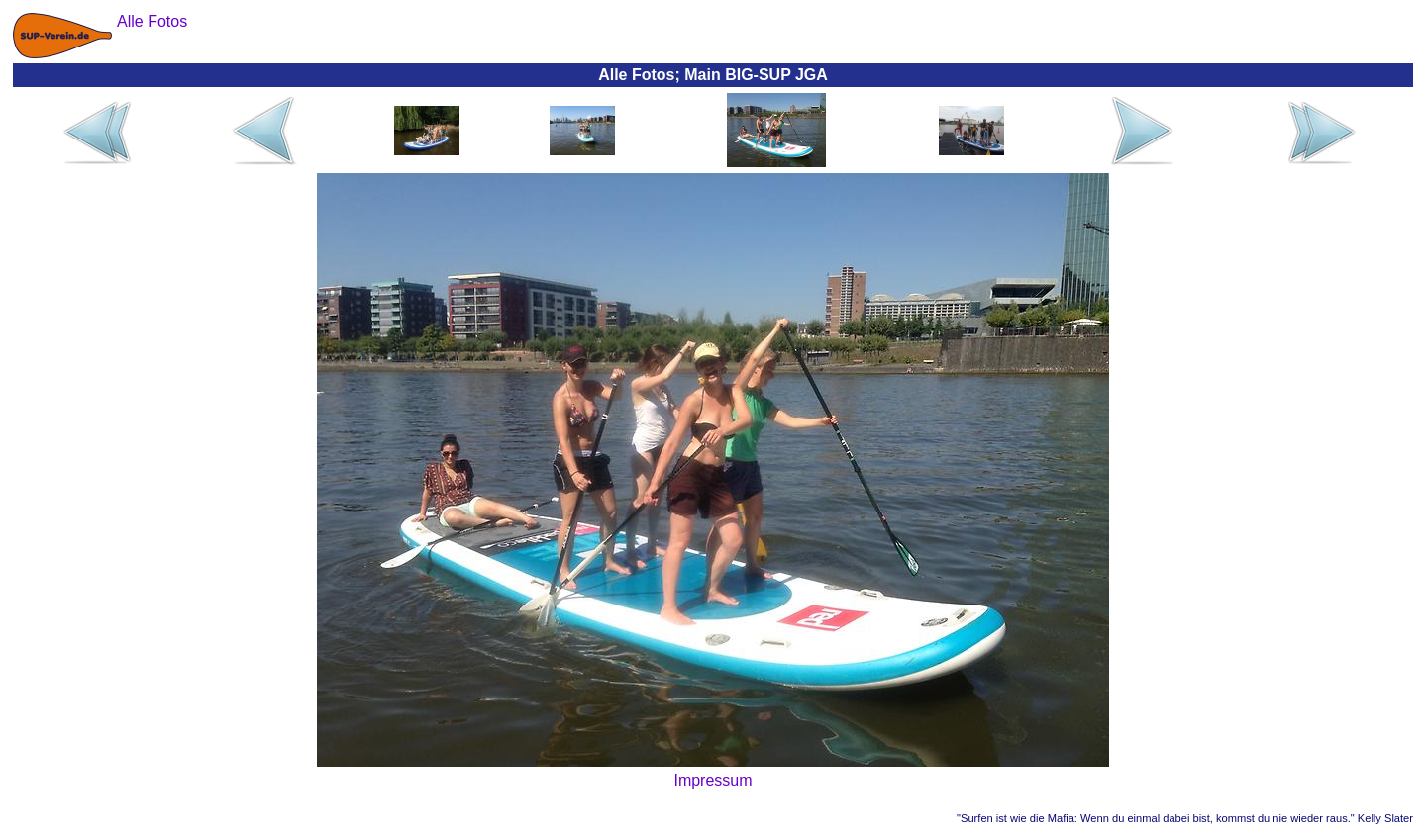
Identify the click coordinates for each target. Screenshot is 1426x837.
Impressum (712, 780)
